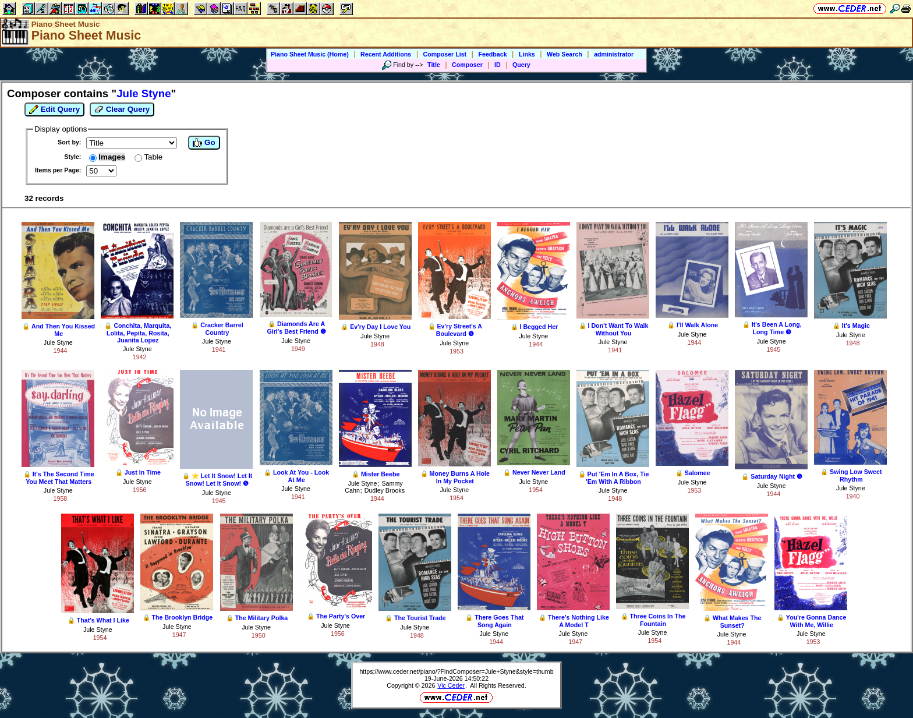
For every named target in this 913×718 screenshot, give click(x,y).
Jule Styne (58, 342)
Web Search (564, 54)
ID (497, 64)
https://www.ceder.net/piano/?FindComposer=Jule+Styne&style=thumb (456, 671)
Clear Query (122, 109)
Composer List (445, 54)
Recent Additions (385, 54)
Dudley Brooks (385, 490)
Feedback (492, 54)
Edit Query (54, 109)
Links (527, 54)
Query (521, 64)
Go (204, 142)
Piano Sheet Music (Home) (310, 54)
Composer (467, 64)
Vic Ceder (451, 685)
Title (433, 64)
